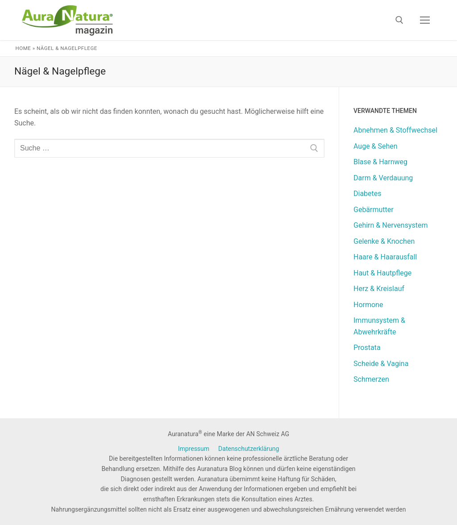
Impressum (193, 448)
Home (23, 48)
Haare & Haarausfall (385, 257)
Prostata (367, 347)
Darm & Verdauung (383, 178)
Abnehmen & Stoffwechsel (395, 130)
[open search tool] (399, 20)
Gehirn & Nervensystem (390, 225)
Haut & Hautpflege (382, 273)
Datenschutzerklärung (248, 448)
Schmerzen (371, 379)
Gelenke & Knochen (384, 241)
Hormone (368, 304)
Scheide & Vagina (380, 363)
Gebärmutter (373, 209)
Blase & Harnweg (380, 162)
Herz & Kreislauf (378, 288)
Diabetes (367, 193)
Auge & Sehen (375, 146)
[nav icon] (425, 20)
